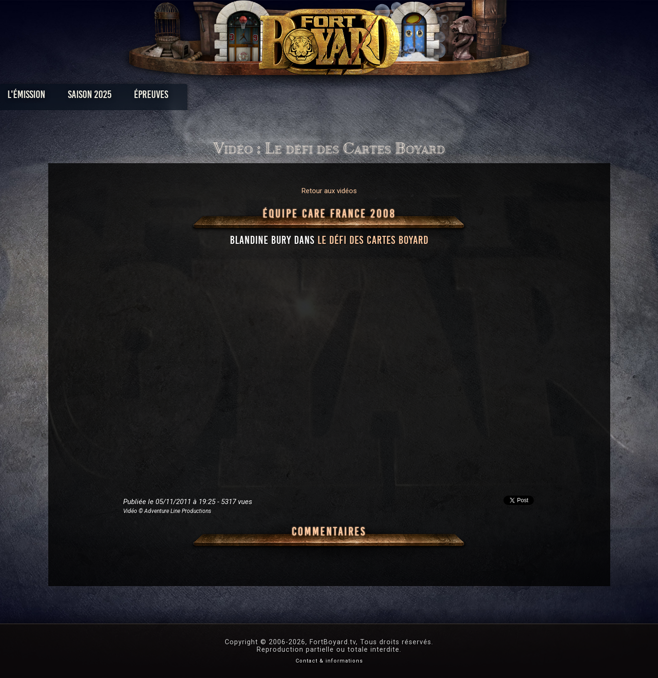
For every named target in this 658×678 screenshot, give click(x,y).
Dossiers (394, 97)
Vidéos (343, 97)
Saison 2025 (182, 97)
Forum (444, 97)
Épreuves (244, 97)
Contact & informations (329, 661)
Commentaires (329, 531)
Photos (296, 97)
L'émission (119, 97)
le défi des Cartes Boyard (373, 240)
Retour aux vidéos (329, 191)
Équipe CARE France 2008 (329, 213)
